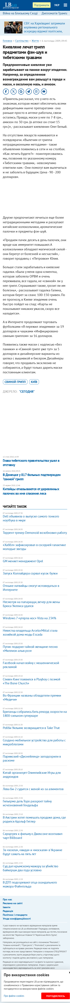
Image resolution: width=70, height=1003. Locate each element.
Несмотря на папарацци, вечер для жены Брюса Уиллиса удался (31, 604)
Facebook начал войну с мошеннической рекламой (31, 665)
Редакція (8, 911)
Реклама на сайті (12, 903)
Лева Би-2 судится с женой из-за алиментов (33, 789)
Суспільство (22, 40)
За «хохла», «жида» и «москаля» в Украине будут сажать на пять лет (32, 852)
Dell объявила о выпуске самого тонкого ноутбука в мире (31, 518)
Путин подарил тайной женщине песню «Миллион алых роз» (30, 649)
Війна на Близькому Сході (20, 13)
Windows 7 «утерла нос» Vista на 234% (29, 618)
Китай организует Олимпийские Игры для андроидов (32, 774)
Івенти (6, 907)
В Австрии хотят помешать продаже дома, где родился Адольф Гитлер (34, 819)
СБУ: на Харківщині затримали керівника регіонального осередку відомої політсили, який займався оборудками (44, 29)
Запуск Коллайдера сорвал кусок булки (30, 573)
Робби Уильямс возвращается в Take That (31, 728)
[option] (35, 27)
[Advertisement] (35, 198)
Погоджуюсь (55, 996)
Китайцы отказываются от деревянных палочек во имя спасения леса (31, 491)
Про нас (7, 899)
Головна (7, 40)
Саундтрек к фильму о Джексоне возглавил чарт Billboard (32, 836)
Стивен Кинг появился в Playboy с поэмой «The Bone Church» (31, 681)
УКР (56, 5)
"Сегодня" (27, 391)
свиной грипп (15, 382)
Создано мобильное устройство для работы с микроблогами (34, 742)
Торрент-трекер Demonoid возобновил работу (35, 533)
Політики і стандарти (15, 914)
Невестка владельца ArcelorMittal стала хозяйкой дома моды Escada (30, 632)
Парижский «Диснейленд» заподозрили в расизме (32, 758)
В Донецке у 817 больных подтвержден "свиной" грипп (32, 476)
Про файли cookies (14, 995)
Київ (34, 382)
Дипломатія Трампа (55, 13)
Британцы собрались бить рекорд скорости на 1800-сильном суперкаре (35, 713)
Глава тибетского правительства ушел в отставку (31, 462)
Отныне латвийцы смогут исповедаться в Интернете (31, 588)
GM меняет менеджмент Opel (23, 561)
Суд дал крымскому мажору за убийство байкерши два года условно (30, 868)
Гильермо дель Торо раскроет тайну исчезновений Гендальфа (27, 803)
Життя (35, 40)
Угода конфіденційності (17, 918)
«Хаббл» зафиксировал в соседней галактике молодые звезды (34, 547)
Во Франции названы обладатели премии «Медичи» (32, 697)
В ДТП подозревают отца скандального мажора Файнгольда (30, 884)
